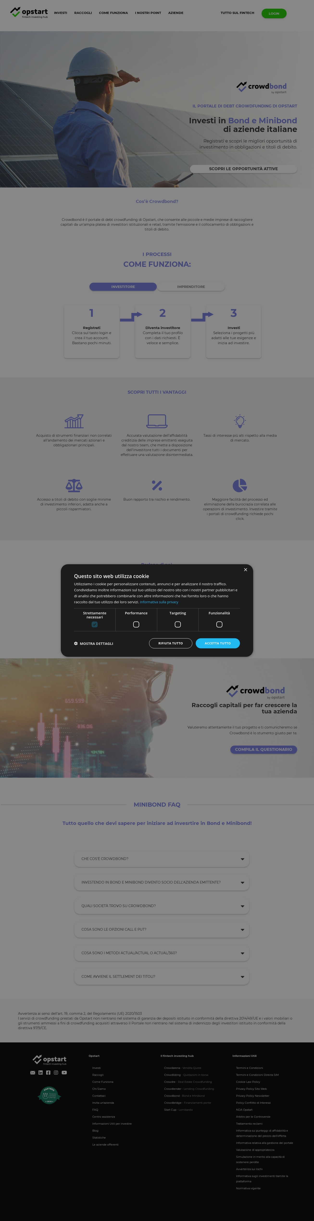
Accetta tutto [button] (217, 643)
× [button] (245, 569)
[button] (93, 643)
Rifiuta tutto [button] (168, 643)
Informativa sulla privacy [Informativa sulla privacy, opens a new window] (160, 601)
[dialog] (157, 610)
